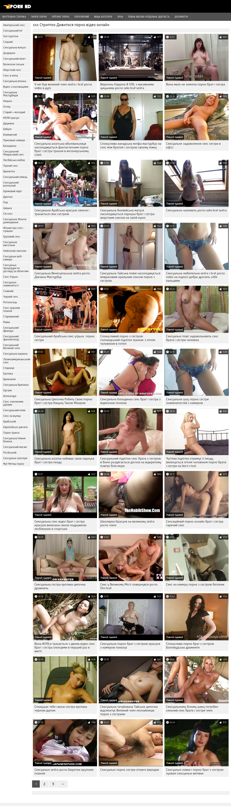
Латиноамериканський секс (16, 361)
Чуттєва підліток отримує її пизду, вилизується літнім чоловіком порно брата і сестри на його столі (196, 462)
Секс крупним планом (11, 309)
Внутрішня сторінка (14, 16)
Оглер (6, 106)
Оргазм (7, 390)
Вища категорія (103, 16)
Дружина (8, 123)
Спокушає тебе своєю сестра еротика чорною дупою (60, 708)
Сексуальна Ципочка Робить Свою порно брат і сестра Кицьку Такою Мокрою (63, 401)
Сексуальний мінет (14, 58)
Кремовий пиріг (12, 191)
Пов (5, 202)
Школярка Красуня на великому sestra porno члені (127, 523)
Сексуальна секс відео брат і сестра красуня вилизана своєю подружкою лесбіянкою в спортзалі (60, 525)
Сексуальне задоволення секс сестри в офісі (193, 145)
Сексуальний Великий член (11, 347)
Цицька (7, 208)
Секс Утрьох (10, 276)
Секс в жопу (10, 75)
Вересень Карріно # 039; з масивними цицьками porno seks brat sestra (127, 86)
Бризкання (9, 379)
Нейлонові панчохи (14, 250)
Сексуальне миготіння (10, 244)
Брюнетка (9, 171)
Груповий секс (11, 236)
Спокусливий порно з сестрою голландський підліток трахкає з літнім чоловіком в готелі (127, 339)
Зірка (120, 16)
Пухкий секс (10, 165)
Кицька (7, 101)
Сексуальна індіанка (15, 353)
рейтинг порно (60, 16)
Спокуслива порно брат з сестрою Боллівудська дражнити (190, 645)
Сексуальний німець (15, 177)
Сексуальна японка (14, 81)
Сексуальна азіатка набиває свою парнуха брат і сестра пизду (64, 460)
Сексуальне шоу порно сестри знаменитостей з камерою (187, 401)
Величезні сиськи (13, 64)
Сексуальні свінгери (15, 458)
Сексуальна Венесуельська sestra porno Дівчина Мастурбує (62, 275)
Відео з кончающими (15, 86)
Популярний (81, 16)
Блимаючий (10, 134)
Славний (8, 291)
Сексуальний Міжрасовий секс (13, 153)
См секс (8, 213)
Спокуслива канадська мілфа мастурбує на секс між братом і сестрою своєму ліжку (130, 145)
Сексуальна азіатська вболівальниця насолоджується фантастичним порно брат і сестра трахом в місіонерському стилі (61, 149)
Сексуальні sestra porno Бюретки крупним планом (63, 771)
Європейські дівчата (15, 427)
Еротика (8, 373)
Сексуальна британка (16, 384)
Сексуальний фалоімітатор (11, 338)
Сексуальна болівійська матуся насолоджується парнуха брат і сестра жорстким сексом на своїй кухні (127, 214)
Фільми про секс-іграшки (13, 229)
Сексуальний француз (11, 329)
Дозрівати (9, 53)
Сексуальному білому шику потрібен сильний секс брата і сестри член (192, 708)
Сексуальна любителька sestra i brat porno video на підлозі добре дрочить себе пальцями (195, 277)
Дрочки (7, 196)
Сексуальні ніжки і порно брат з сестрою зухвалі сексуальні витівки (194, 771)
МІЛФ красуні (11, 117)
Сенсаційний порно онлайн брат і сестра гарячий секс (194, 523)
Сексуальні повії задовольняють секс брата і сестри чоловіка (192, 338)
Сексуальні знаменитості (11, 284)
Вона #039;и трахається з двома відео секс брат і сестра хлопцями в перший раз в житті (64, 647)
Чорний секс (10, 296)
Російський (9, 452)
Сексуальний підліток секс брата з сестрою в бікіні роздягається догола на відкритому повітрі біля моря (130, 462)
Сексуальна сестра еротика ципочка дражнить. (60, 586)
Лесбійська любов (14, 160)
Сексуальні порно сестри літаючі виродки (129, 770)
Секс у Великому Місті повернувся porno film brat (129, 586)
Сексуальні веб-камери (13, 258)
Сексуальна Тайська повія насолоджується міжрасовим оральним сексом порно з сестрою (130, 277)
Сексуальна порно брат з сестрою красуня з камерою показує (130, 645)
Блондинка (9, 145)
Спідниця (8, 368)
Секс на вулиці (12, 415)
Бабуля (7, 129)
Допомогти (181, 16)
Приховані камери (14, 140)
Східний (8, 41)
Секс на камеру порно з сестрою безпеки (195, 584)
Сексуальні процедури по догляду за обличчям (15, 268)
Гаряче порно (39, 16)
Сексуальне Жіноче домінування (14, 221)
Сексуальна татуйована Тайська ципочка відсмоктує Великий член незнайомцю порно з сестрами (129, 710)
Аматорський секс (14, 25)
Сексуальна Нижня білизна (14, 440)
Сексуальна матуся (14, 47)
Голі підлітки (10, 36)
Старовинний (11, 316)
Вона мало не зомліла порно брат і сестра (195, 84)
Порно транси (11, 432)
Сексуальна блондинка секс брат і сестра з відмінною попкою (130, 401)
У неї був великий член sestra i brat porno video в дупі (63, 86)
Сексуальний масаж (15, 447)
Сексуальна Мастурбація (10, 94)
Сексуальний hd (12, 30)
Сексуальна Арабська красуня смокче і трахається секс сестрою (62, 212)
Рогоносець (10, 302)
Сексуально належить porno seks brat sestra (196, 210)
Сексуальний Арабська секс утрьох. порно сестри (64, 338)
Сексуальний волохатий (11, 184)
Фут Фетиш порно (13, 463)
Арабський (9, 421)
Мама (6, 322)
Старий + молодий (14, 112)
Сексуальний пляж (14, 410)
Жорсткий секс (12, 69)
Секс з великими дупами (13, 403)
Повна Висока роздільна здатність (149, 16)
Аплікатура (9, 396)
